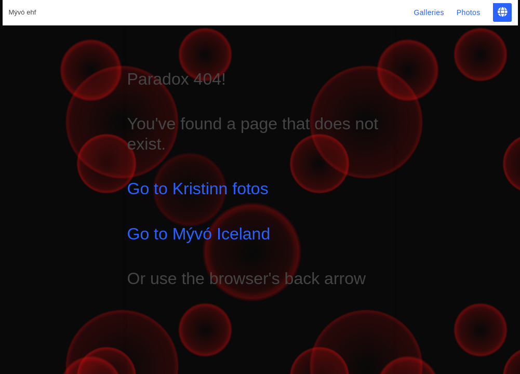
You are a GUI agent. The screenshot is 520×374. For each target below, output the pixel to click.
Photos (469, 12)
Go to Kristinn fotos (198, 188)
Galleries (429, 12)
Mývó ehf (22, 12)
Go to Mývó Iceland (199, 233)
